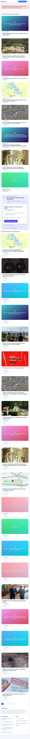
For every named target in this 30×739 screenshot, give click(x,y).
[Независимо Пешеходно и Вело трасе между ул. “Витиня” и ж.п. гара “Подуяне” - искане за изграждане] (15, 115)
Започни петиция (22, 1)
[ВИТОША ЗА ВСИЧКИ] (15, 182)
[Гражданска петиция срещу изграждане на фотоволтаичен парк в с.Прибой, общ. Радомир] (15, 93)
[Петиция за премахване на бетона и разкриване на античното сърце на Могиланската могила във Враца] (15, 160)
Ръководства (5, 716)
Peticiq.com (3, 1)
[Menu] (28, 1)
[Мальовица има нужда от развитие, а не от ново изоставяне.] (15, 71)
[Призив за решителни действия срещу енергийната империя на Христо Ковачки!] (15, 26)
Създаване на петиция (10, 221)
